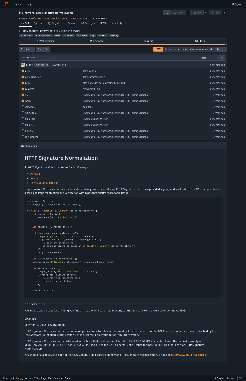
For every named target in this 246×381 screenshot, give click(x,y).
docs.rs (34, 178)
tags (148, 40)
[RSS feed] (166, 12)
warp (26, 100)
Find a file (43, 49)
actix (57, 35)
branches (97, 40)
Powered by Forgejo (13, 378)
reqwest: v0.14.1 (59, 64)
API (240, 378)
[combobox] (208, 58)
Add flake (88, 106)
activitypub (26, 35)
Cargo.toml (29, 112)
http (92, 35)
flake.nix (28, 124)
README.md (30, 136)
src (25, 94)
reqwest (102, 35)
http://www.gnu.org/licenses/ (189, 355)
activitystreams (43, 35)
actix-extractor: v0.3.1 (94, 76)
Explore (18, 4)
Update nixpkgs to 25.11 (96, 118)
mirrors (29, 12)
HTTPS (158, 49)
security (114, 35)
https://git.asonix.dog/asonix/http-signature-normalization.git (56, 18)
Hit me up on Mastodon (44, 183)
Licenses (231, 378)
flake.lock (28, 118)
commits (45, 40)
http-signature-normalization (54, 12)
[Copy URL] (218, 49)
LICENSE (28, 130)
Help (29, 4)
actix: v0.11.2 (89, 70)
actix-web (68, 35)
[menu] (224, 49)
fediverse (82, 35)
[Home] (6, 4)
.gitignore (29, 106)
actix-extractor (31, 76)
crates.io (35, 174)
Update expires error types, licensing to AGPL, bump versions (115, 94)
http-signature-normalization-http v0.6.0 (104, 82)
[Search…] (222, 58)
